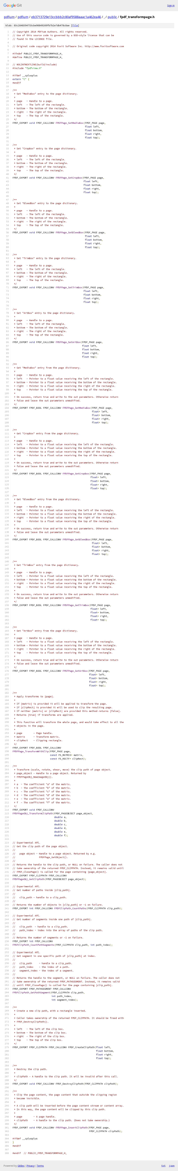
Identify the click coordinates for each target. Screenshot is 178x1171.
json (172, 1165)
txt (163, 1165)
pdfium (9, 17)
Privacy (30, 1165)
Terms (40, 1165)
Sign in (171, 5)
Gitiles (21, 1165)
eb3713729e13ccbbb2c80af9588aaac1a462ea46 (66, 17)
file (75, 25)
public (112, 17)
